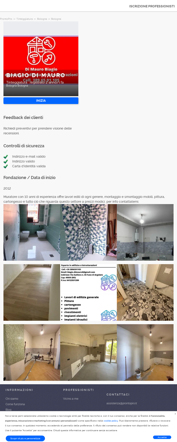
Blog (8, 409)
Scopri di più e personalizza (25, 438)
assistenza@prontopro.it (121, 403)
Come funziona (15, 404)
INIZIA (41, 100)
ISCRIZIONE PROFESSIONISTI (152, 6)
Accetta (162, 437)
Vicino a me (70, 398)
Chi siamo (12, 398)
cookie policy (111, 420)
